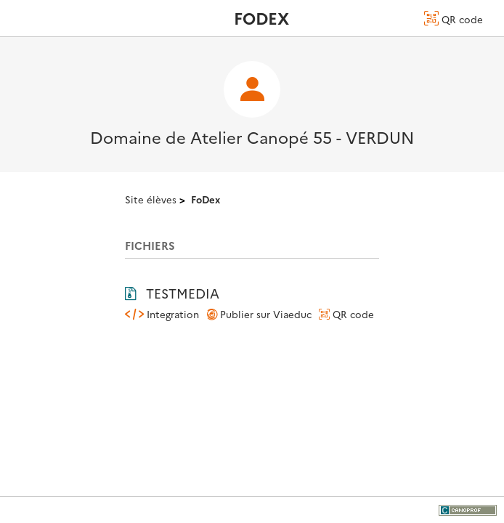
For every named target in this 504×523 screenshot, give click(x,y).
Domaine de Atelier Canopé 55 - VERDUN (252, 137)
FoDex (205, 199)
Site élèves (150, 199)
